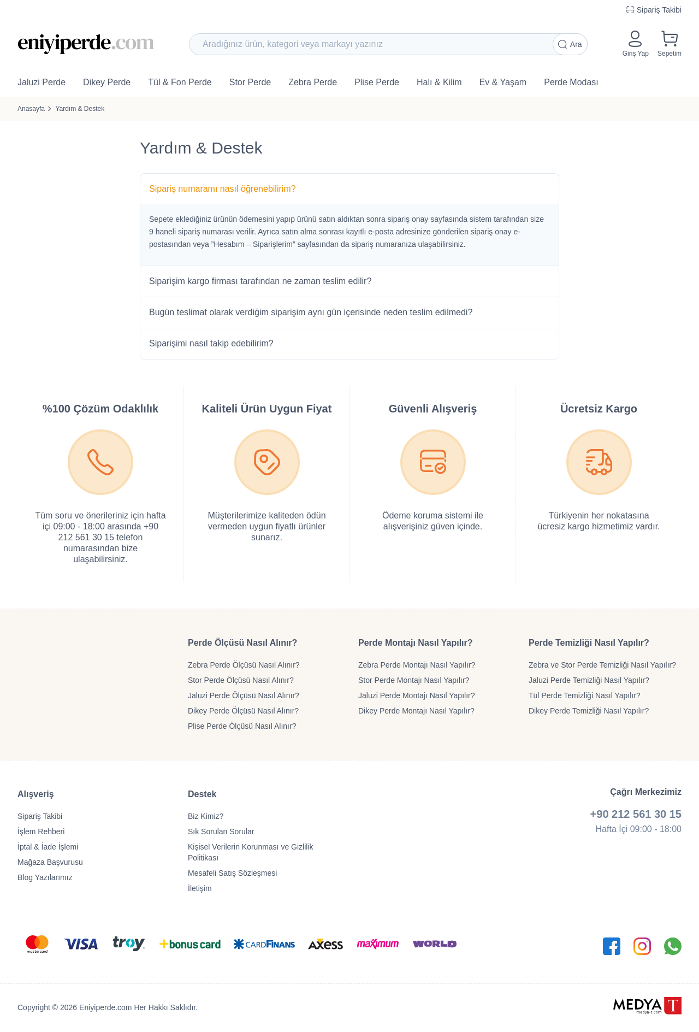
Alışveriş (35, 794)
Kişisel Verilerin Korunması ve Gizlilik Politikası (250, 852)
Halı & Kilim (439, 82)
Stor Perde (250, 82)
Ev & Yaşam (503, 82)
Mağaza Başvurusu (50, 862)
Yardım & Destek (79, 109)
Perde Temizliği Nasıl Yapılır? (589, 642)
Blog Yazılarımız (45, 877)
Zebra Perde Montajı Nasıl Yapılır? (416, 665)
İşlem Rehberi (40, 831)
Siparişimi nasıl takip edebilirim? (211, 343)
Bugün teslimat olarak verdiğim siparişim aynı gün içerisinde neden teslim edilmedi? (310, 312)
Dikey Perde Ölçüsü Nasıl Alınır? (243, 710)
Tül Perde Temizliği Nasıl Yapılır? (585, 695)
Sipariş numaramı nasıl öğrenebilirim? (222, 188)
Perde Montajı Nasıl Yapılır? (415, 642)
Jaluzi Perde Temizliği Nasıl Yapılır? (589, 680)
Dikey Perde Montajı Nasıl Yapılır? (416, 710)
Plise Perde (376, 82)
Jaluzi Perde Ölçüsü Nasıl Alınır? (243, 695)
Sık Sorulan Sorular (221, 831)
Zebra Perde (312, 82)
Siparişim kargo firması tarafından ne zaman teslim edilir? (260, 281)
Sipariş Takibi (39, 816)
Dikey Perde (107, 82)
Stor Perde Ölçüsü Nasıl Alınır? (241, 680)
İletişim (200, 888)
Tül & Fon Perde (180, 82)
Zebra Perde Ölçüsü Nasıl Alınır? (244, 665)
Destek (202, 794)
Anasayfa (31, 109)
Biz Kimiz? (205, 816)
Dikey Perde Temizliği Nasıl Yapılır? (589, 710)
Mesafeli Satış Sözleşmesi (232, 873)
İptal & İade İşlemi (47, 846)
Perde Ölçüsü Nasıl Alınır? (242, 642)
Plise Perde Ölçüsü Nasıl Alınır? (242, 726)
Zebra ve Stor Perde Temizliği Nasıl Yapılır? (602, 665)
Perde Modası (571, 82)
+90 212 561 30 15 (636, 814)
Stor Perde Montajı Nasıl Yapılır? (413, 680)
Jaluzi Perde (41, 82)
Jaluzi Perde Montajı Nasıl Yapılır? (416, 695)
